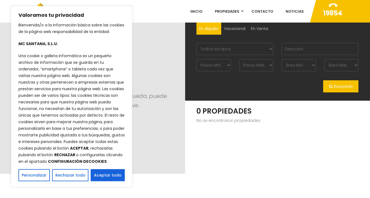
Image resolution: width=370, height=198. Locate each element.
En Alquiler (208, 28)
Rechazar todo (70, 175)
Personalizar (34, 175)
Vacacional (234, 28)
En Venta (259, 28)
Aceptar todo (107, 175)
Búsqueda (341, 86)
